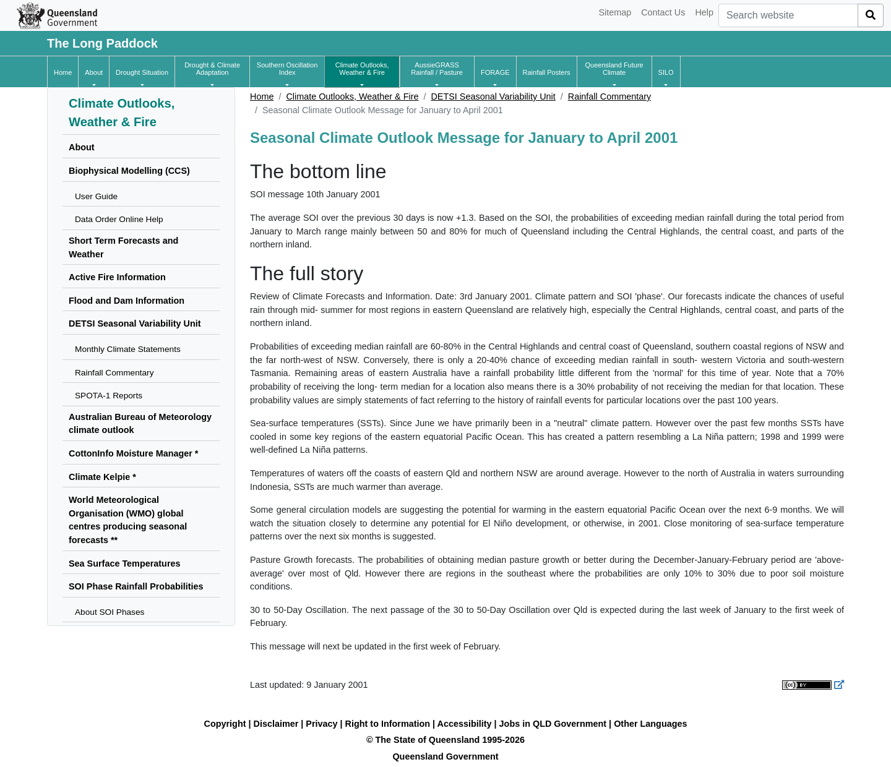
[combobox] (788, 15)
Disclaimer (276, 724)
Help (704, 12)
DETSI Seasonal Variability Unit (493, 96)
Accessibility (464, 724)
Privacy (321, 724)
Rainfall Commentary (609, 96)
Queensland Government (445, 756)
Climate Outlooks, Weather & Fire (352, 96)
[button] (94, 72)
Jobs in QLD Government (554, 724)
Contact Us (663, 12)
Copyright (225, 724)
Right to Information (387, 724)
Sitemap (614, 12)
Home (261, 96)
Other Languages (650, 724)
